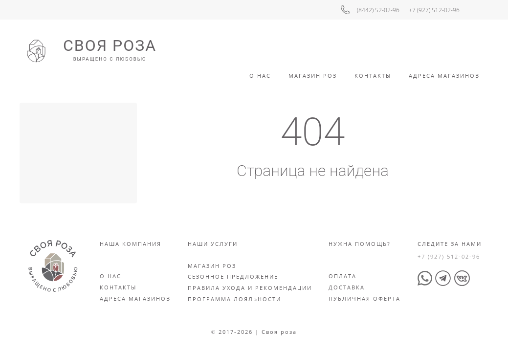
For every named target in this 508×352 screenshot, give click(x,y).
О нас (110, 276)
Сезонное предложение (233, 276)
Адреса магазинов (135, 298)
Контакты (372, 75)
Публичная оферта (364, 298)
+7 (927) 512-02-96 (434, 10)
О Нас (260, 75)
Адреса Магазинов (444, 75)
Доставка (347, 287)
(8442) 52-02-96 (378, 10)
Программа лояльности (234, 299)
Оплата (342, 276)
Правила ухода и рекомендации (250, 287)
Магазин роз (312, 75)
